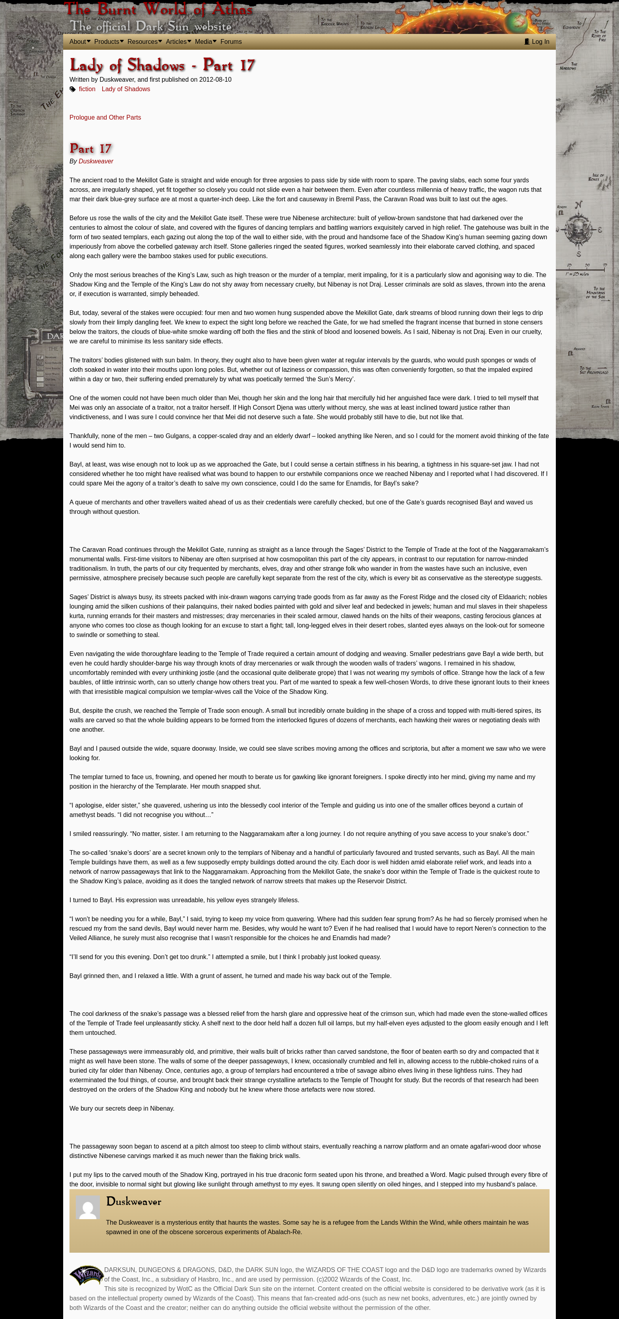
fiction (87, 89)
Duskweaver (96, 161)
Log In (537, 41)
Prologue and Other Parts (105, 117)
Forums (231, 41)
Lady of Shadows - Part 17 (162, 65)
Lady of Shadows (126, 89)
